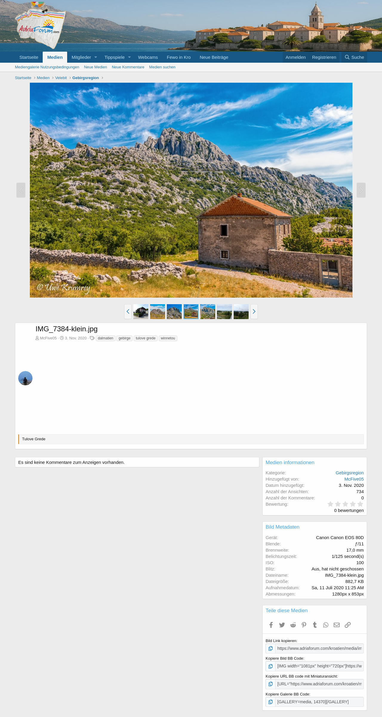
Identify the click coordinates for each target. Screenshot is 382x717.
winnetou (168, 338)
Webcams (148, 57)
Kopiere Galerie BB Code (287, 693)
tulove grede (145, 338)
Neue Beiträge (214, 57)
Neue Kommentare (128, 67)
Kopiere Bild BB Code (284, 658)
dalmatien (105, 338)
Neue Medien (95, 67)
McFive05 (48, 338)
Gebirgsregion (350, 472)
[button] (96, 57)
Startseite (28, 57)
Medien (55, 57)
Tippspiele (114, 57)
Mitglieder (81, 57)
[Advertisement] (200, 386)
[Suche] (354, 57)
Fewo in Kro (179, 57)
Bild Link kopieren (281, 640)
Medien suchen (162, 67)
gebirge (124, 338)
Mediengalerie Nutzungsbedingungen (47, 67)
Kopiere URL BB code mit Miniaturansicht (301, 675)
